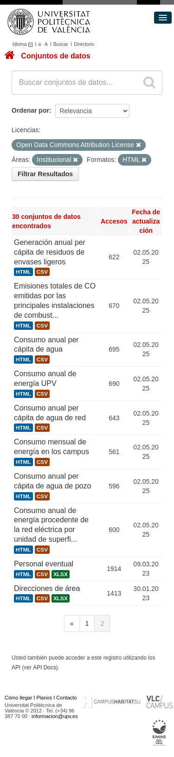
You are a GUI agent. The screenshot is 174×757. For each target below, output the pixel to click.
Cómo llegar (18, 697)
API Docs (44, 667)
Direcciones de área (47, 588)
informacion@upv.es (55, 716)
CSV (42, 272)
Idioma (24, 44)
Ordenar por (30, 110)
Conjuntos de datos (55, 56)
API (16, 667)
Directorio (84, 44)
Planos (44, 697)
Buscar (60, 44)
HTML (23, 272)
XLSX (60, 574)
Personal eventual (43, 564)
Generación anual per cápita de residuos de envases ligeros (49, 252)
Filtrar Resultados (45, 174)
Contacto (66, 697)
